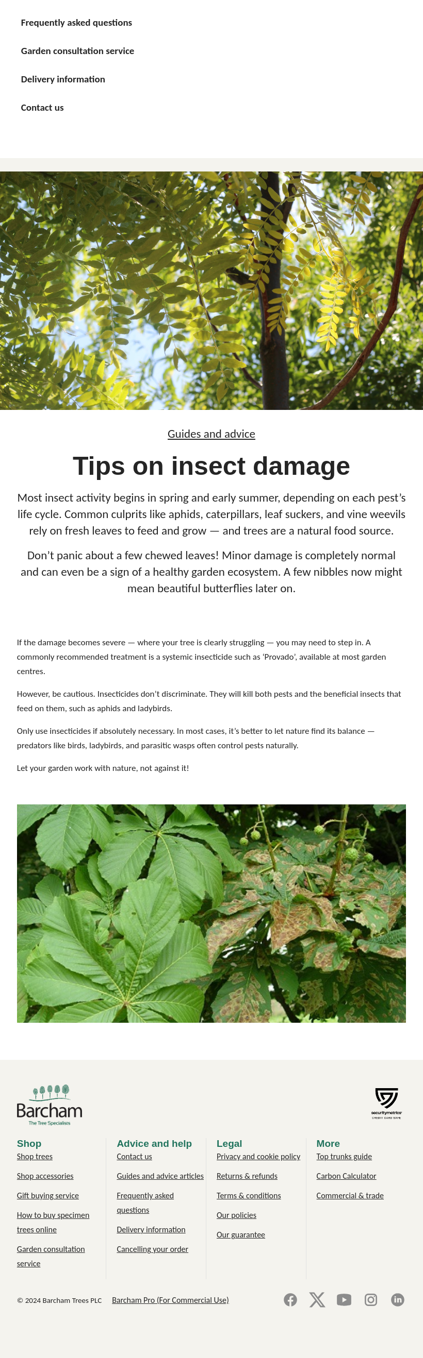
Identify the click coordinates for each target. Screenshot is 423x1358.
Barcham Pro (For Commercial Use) (170, 1300)
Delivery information (151, 1229)
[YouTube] (344, 1301)
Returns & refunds (247, 1176)
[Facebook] (290, 1301)
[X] (317, 1301)
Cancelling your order (152, 1249)
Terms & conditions (249, 1195)
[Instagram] (371, 1301)
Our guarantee (241, 1235)
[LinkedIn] (397, 1301)
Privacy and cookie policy (258, 1156)
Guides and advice (211, 433)
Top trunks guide (344, 1156)
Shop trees (35, 1156)
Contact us (134, 1156)
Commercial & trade (350, 1195)
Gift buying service (48, 1195)
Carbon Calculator (347, 1176)
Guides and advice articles (160, 1176)
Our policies (236, 1215)
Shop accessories (45, 1176)
